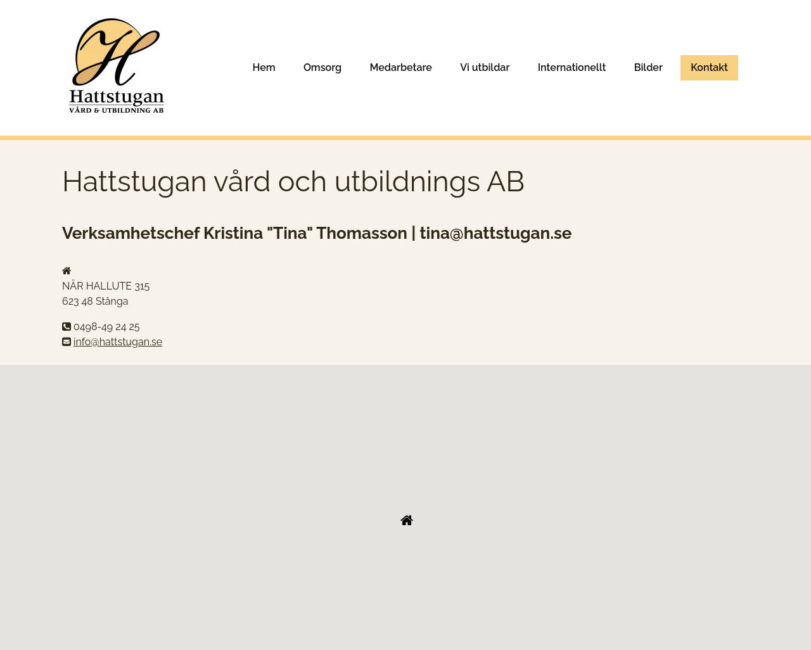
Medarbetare (401, 67)
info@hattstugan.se (117, 342)
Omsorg (322, 67)
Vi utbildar (484, 67)
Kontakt (709, 67)
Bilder (648, 67)
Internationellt (572, 67)
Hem (263, 67)
